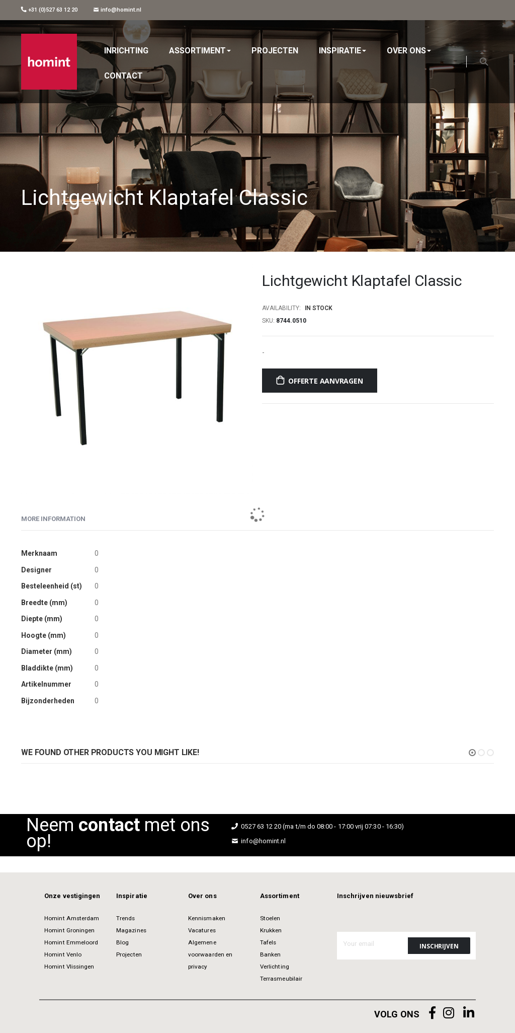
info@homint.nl (117, 10)
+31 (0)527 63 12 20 (49, 10)
